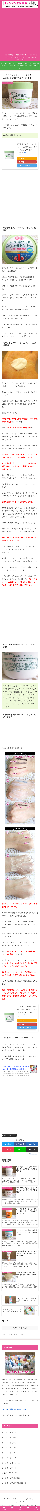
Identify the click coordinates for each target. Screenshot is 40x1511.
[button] (32, 1149)
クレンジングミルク (9, 1458)
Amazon (21, 158)
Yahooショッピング (25, 165)
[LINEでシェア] (20, 1149)
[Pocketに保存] (8, 1149)
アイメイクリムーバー (10, 1473)
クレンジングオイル (9, 1432)
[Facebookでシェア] (20, 1144)
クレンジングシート (9, 1468)
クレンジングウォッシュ (11, 1463)
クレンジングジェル (9, 1448)
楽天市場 (21, 162)
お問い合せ (29, 1499)
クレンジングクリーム (9, 1135)
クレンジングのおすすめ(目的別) (14, 1483)
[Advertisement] (20, 31)
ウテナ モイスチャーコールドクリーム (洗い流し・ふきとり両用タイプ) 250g (27, 147)
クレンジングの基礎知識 (11, 1478)
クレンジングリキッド (10, 1443)
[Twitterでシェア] (8, 1144)
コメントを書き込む (20, 1328)
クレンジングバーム (9, 1438)
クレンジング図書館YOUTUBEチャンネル (14, 1409)
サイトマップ (20, 1502)
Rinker (24, 152)
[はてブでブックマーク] (32, 1144)
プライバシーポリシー (11, 1499)
